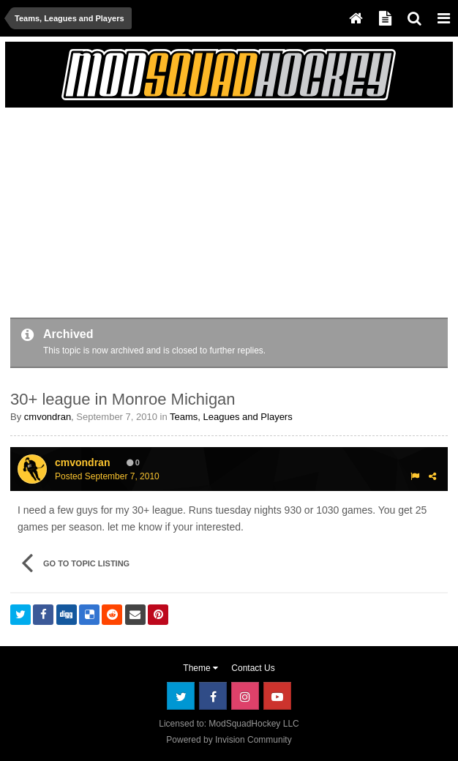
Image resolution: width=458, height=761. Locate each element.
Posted (107, 476)
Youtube (277, 696)
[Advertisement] (181, 215)
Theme (200, 668)
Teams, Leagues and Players (231, 416)
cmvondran (47, 416)
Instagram (245, 696)
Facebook (213, 696)
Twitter (181, 696)
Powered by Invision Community (228, 740)
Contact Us (252, 668)
